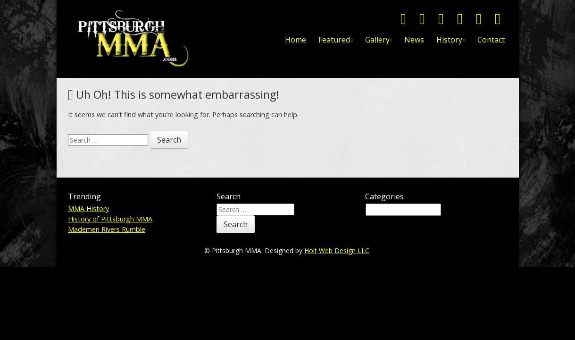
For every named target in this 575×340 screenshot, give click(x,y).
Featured (334, 39)
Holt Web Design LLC (336, 250)
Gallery (377, 39)
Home (295, 39)
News (414, 39)
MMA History (88, 208)
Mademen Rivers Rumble (106, 229)
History (449, 39)
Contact (491, 39)
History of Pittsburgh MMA (110, 218)
